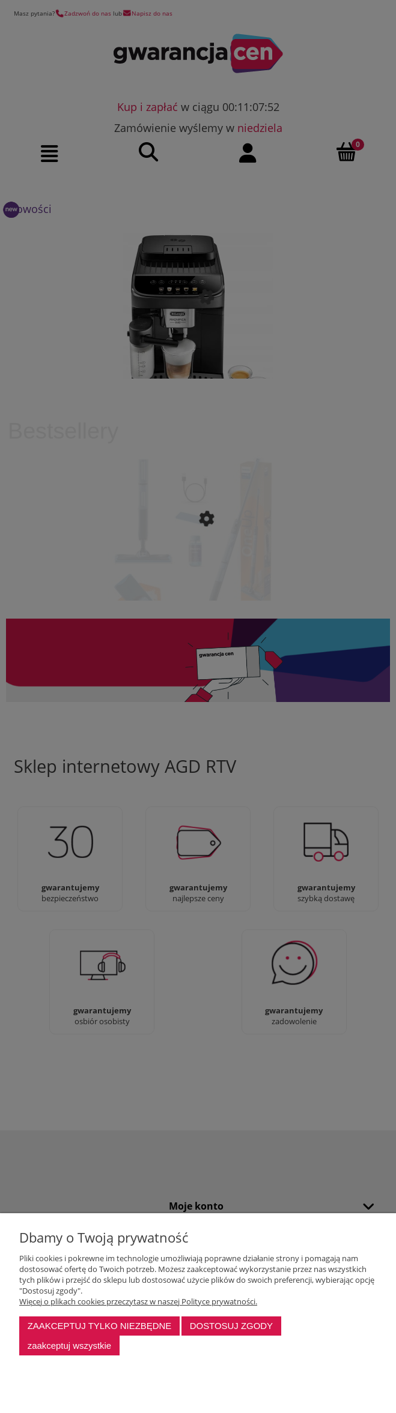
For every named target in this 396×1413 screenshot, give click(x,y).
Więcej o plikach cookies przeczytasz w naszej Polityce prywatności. (138, 1301)
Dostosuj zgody (231, 1326)
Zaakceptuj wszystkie (69, 1345)
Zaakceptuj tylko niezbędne (100, 1326)
